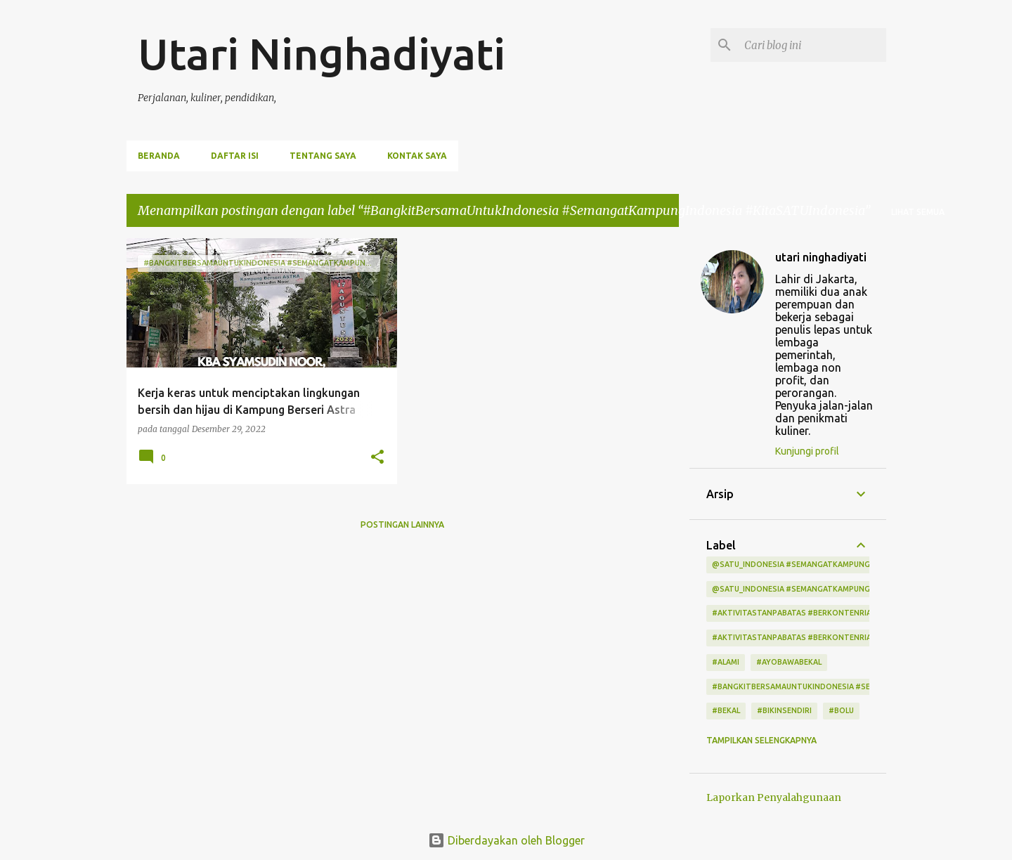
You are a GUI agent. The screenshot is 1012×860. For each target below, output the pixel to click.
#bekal (726, 710)
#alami (725, 662)
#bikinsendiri (784, 710)
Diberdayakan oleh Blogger (506, 840)
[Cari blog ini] (812, 45)
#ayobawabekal (789, 662)
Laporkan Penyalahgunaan (773, 797)
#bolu (841, 710)
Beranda (159, 155)
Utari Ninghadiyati (321, 53)
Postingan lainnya (402, 524)
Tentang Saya (323, 155)
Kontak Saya (417, 155)
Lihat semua (918, 211)
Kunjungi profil (807, 451)
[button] (377, 457)
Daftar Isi (235, 155)
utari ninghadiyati (821, 257)
